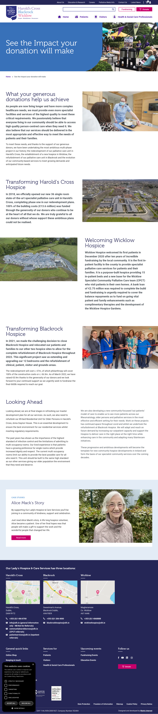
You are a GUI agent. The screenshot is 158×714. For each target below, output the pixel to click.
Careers (92, 2)
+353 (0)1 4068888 (92, 619)
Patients (84, 17)
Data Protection (84, 704)
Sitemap (119, 704)
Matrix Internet (146, 711)
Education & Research (76, 2)
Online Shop (11, 655)
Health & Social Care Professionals (135, 17)
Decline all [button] (26, 703)
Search (113, 9)
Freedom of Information (103, 704)
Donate (146, 9)
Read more (21, 538)
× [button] (33, 664)
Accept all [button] (11, 703)
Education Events (88, 660)
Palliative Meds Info (106, 2)
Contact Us (122, 2)
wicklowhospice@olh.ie (94, 623)
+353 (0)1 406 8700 (17, 619)
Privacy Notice (146, 704)
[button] (18, 708)
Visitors (103, 17)
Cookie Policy (132, 704)
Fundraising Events (89, 655)
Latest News (136, 2)
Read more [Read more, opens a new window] (20, 676)
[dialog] (18, 687)
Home (66, 17)
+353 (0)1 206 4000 (55, 619)
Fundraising (127, 9)
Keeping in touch (13, 660)
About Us (60, 2)
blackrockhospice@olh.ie (58, 623)
